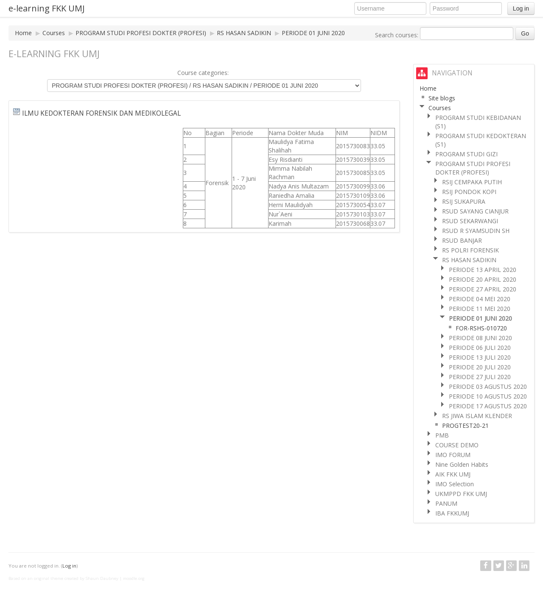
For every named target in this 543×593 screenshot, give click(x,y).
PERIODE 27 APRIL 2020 (482, 289)
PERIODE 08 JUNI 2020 (480, 338)
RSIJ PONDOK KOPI (469, 192)
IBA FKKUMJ (452, 513)
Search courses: (397, 35)
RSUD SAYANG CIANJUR (475, 211)
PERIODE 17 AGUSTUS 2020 (488, 406)
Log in (521, 8)
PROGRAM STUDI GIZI (466, 154)
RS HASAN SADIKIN (244, 33)
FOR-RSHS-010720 (481, 328)
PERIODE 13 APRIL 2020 (482, 270)
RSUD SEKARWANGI (470, 221)
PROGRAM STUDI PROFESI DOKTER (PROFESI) (141, 33)
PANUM (446, 503)
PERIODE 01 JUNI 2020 (313, 33)
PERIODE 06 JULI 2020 (480, 348)
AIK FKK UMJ (452, 474)
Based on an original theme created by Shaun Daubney (63, 578)
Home (23, 33)
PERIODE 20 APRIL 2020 (482, 279)
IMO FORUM (452, 455)
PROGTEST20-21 (465, 425)
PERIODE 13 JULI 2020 (480, 357)
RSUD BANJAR (462, 240)
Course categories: (203, 73)
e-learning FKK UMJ (46, 8)
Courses (53, 33)
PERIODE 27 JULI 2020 (480, 377)
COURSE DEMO (457, 445)
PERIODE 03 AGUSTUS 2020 (488, 386)
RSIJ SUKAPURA (463, 201)
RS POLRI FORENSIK (470, 250)
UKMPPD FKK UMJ (461, 494)
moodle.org (134, 578)
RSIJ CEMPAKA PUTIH (472, 182)
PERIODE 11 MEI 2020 (479, 309)
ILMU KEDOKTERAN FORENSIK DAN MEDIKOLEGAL (101, 113)
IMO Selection (454, 484)
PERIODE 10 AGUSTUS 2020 (488, 396)
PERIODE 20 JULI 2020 (480, 367)
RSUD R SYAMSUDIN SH (475, 231)
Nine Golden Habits (461, 464)
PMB (442, 435)
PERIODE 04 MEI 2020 (479, 299)
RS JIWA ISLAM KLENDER (477, 416)
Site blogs (441, 98)
